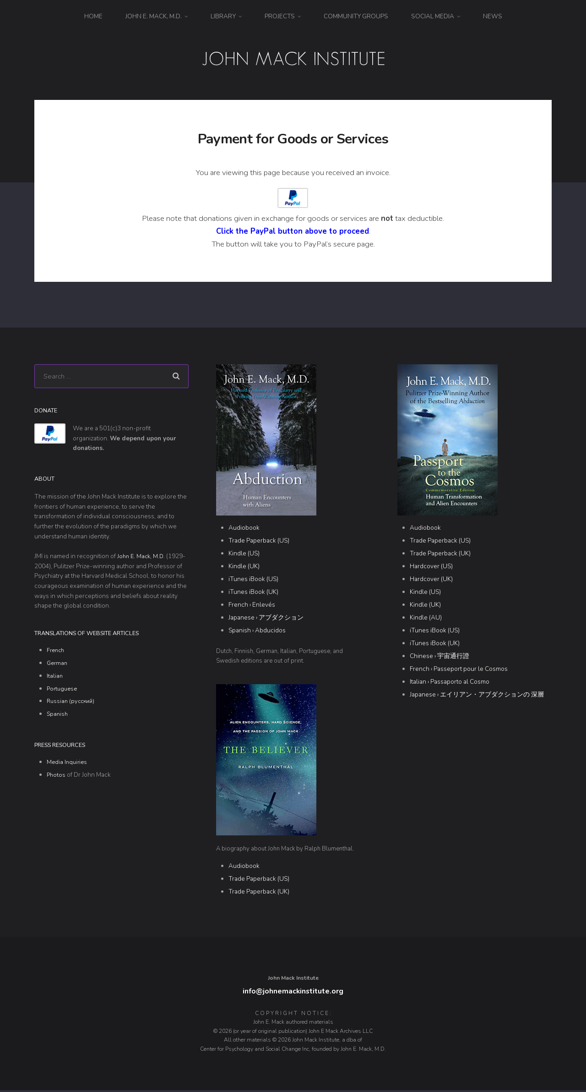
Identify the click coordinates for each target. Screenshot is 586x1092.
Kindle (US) (244, 554)
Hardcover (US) (431, 566)
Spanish (58, 716)
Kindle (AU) (426, 618)
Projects (280, 16)
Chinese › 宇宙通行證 (439, 656)
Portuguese (63, 690)
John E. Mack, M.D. (153, 16)
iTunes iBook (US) (253, 579)
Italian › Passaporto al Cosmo (449, 682)
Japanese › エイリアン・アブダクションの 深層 (477, 695)
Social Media (432, 16)
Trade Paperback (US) (258, 541)
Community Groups (356, 16)
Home (93, 16)
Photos (56, 777)
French (56, 652)
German (58, 665)
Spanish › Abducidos (257, 630)
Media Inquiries (68, 764)
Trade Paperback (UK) (258, 892)
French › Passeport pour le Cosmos (459, 669)
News (492, 16)
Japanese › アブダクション (266, 618)
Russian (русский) (72, 703)
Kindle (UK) (244, 566)
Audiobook (244, 528)
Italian (55, 678)
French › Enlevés (251, 605)
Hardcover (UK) (431, 579)
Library (223, 16)
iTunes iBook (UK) (253, 592)
